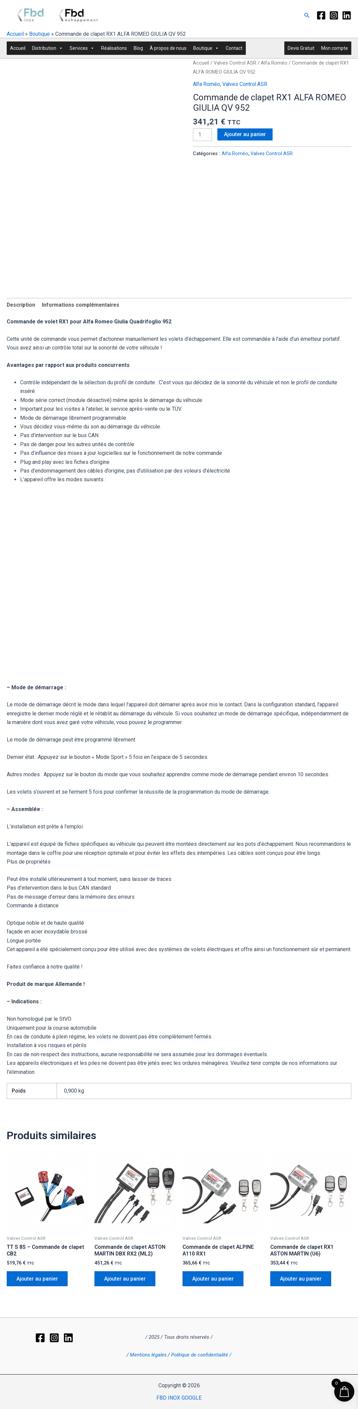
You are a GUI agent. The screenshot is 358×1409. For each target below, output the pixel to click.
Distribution (47, 48)
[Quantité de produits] (202, 134)
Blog (138, 48)
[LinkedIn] (346, 15)
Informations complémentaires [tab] (82, 305)
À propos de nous (168, 48)
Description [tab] (21, 305)
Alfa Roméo (274, 63)
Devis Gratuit (301, 48)
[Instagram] (334, 15)
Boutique (39, 34)
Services (82, 48)
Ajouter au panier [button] (38, 1279)
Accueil (15, 34)
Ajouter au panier (245, 134)
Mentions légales (149, 1346)
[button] (307, 15)
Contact (234, 48)
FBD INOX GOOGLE (179, 1398)
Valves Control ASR (235, 63)
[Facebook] (321, 15)
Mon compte (334, 48)
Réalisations (114, 48)
